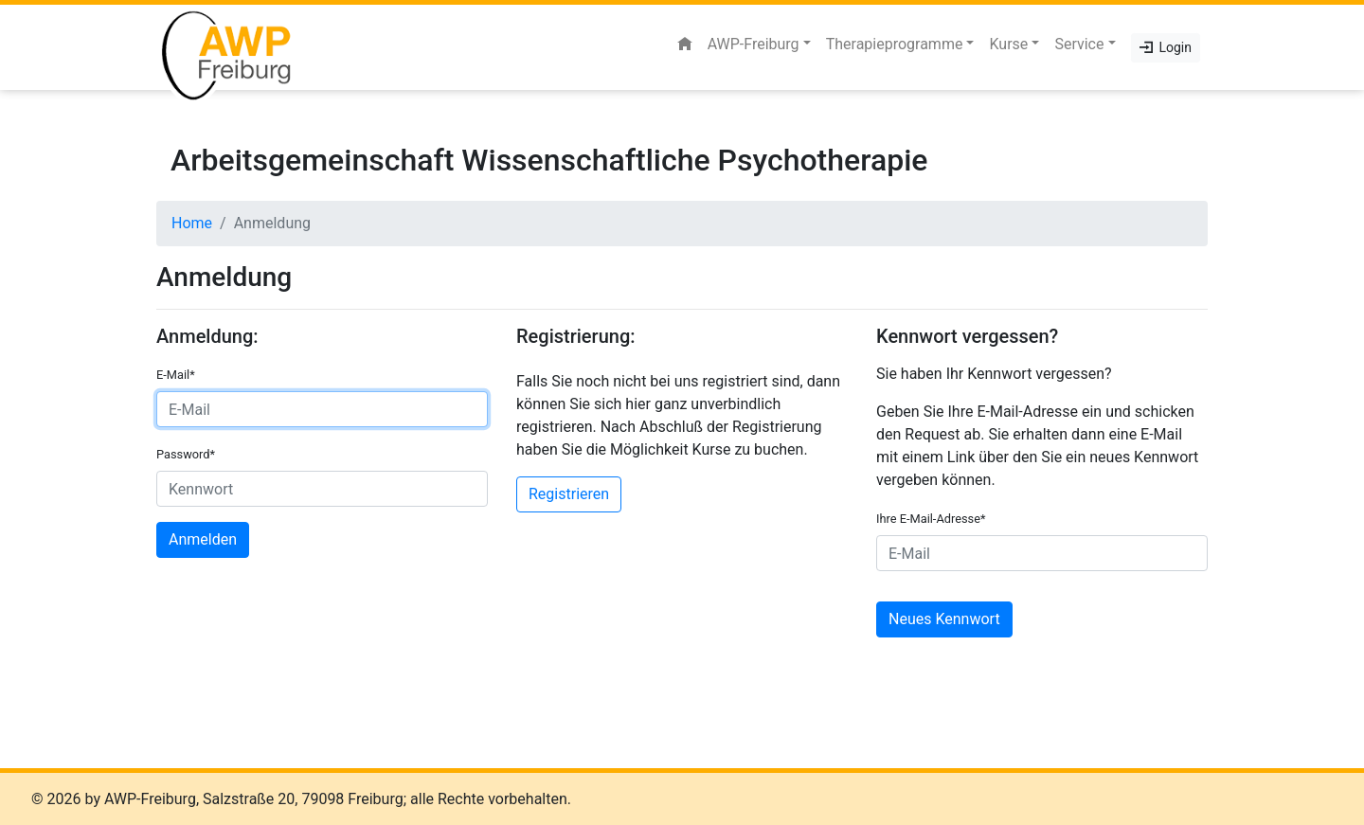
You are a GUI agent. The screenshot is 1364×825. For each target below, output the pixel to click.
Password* (185, 454)
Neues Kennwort (944, 619)
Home (191, 223)
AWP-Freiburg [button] (753, 44)
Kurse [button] (1008, 44)
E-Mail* (175, 375)
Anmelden (203, 539)
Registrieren (569, 494)
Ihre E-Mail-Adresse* (930, 518)
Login (1166, 47)
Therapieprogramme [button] (894, 44)
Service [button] (1079, 44)
